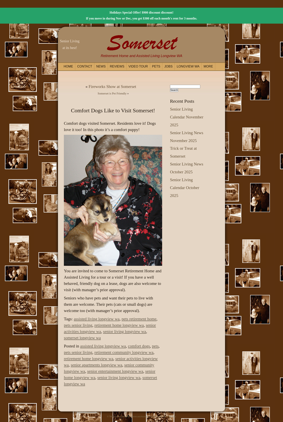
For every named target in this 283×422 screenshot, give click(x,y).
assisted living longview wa (96, 319)
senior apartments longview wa (96, 365)
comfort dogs (139, 346)
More (208, 66)
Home (68, 66)
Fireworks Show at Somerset (112, 86)
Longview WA (188, 66)
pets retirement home (139, 319)
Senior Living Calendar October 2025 (184, 187)
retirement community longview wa (123, 352)
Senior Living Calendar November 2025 (186, 117)
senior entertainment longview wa (115, 371)
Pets (156, 66)
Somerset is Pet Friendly (112, 93)
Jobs (168, 66)
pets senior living (78, 325)
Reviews (117, 66)
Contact (84, 66)
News (101, 66)
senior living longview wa (124, 331)
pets (155, 346)
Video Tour (138, 66)
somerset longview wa (82, 337)
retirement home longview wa (119, 325)
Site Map (172, 417)
